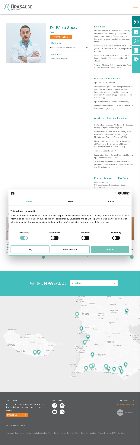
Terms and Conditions (15, 433)
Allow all (110, 249)
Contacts (121, 433)
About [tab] (111, 201)
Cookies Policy (73, 433)
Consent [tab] (29, 201)
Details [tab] (70, 201)
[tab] (70, 48)
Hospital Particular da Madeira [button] (62, 47)
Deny (30, 249)
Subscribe (12, 415)
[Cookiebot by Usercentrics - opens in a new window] (117, 193)
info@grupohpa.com (125, 404)
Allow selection (69, 249)
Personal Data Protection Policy (39, 433)
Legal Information (88, 433)
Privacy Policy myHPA (107, 433)
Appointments (61, 37)
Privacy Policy (60, 433)
